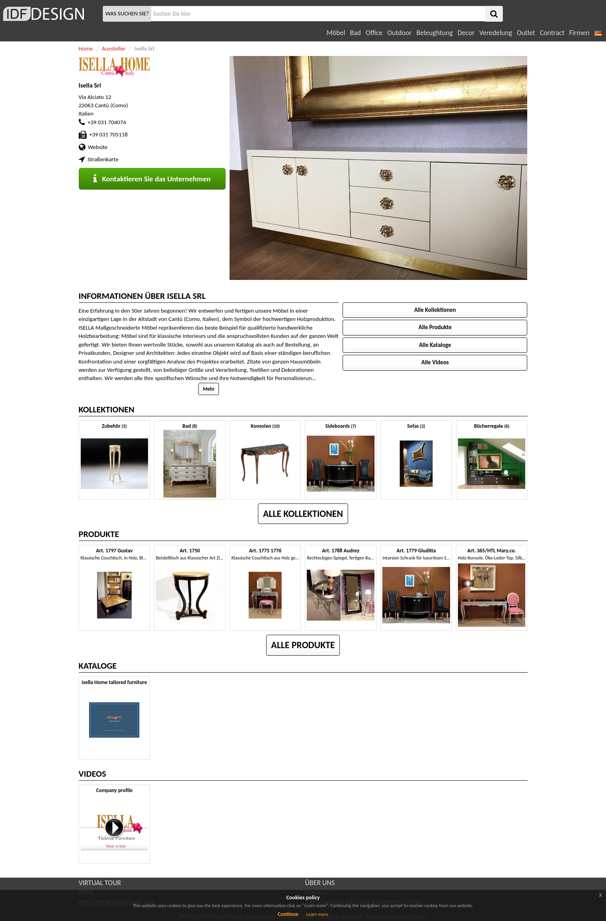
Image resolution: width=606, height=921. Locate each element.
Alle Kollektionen (435, 309)
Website (97, 147)
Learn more (317, 914)
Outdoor (399, 32)
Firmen (579, 32)
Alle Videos (435, 362)
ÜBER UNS (320, 882)
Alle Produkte (435, 327)
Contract (552, 32)
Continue (288, 914)
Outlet (526, 32)
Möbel (335, 32)
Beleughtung (434, 32)
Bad (355, 32)
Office (374, 32)
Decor (466, 32)
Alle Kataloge (435, 345)
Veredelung (495, 32)
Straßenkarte (103, 159)
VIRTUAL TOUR (100, 882)
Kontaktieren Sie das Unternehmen (152, 178)
